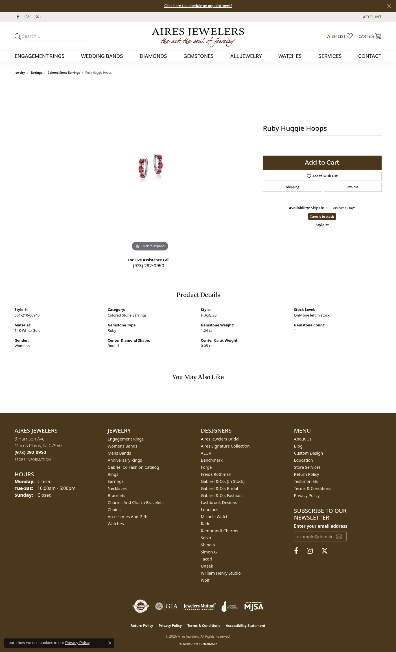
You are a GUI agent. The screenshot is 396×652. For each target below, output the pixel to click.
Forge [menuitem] (206, 467)
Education (303, 460)
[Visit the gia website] (166, 606)
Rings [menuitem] (113, 474)
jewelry (20, 73)
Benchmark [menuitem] (212, 460)
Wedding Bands (102, 56)
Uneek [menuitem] (207, 566)
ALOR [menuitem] (206, 453)
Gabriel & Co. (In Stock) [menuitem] (223, 481)
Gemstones (198, 56)
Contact (369, 56)
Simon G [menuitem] (209, 552)
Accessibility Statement (245, 625)
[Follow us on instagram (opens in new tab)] (27, 17)
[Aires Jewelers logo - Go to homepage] (198, 36)
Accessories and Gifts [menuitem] (128, 516)
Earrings (36, 73)
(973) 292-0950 (148, 266)
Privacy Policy (307, 495)
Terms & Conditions (312, 488)
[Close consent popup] (109, 643)
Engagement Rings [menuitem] (126, 439)
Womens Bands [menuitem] (122, 446)
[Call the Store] (30, 452)
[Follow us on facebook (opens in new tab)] (18, 17)
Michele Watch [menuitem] (215, 516)
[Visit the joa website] (230, 606)
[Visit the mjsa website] (254, 606)
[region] (150, 168)
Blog (298, 446)
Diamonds (153, 56)
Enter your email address (320, 526)
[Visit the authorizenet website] (141, 606)
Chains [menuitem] (114, 509)
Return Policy (306, 474)
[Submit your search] (19, 36)
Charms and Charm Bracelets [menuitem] (136, 502)
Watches (290, 56)
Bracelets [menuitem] (116, 495)
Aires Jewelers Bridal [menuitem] (220, 439)
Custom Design (308, 453)
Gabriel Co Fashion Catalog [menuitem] (133, 467)
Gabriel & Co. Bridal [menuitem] (219, 488)
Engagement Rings (40, 56)
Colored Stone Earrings (64, 73)
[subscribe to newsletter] (339, 536)
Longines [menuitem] (209, 509)
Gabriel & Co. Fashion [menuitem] (221, 495)
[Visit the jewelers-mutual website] (199, 606)
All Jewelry (246, 56)
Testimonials (306, 481)
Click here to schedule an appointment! (198, 5)
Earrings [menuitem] (116, 481)
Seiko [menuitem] (206, 537)
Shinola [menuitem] (208, 545)
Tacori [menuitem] (206, 559)
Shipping (292, 187)
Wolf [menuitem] (205, 580)
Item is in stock (322, 216)
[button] (371, 17)
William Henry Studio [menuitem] (221, 573)
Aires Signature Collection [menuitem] (225, 446)
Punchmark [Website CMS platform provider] (208, 644)
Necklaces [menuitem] (117, 488)
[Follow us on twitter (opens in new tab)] (37, 17)
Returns (352, 187)
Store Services (307, 467)
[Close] (389, 6)
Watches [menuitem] (116, 523)
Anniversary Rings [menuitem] (125, 460)
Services (330, 56)
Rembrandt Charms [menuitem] (219, 530)
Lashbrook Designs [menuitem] (219, 502)
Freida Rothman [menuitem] (216, 474)
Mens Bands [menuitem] (119, 453)
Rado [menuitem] (206, 523)
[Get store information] (33, 459)
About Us (303, 439)
